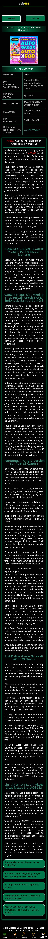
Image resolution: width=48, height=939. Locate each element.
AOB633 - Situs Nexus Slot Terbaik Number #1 (24, 29)
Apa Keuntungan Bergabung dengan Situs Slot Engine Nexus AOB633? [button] (22, 875)
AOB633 (28, 74)
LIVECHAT (43, 935)
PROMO (33, 935)
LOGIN (14, 935)
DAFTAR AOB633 (32, 129)
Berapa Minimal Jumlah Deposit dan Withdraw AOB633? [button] (22, 897)
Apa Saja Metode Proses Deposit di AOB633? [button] (21, 886)
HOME (5, 935)
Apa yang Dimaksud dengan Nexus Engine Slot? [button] (22, 863)
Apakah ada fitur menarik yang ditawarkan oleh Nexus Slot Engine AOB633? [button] (22, 909)
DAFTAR (24, 935)
